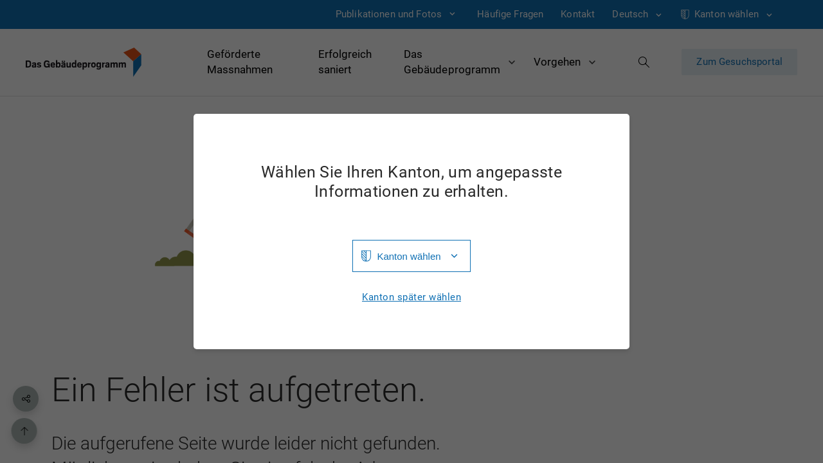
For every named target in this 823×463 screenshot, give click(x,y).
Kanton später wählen (411, 297)
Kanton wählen (408, 256)
